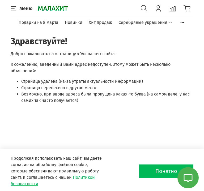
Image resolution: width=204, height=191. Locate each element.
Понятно (166, 171)
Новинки (73, 22)
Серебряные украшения (145, 22)
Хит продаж (100, 22)
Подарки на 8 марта (38, 22)
